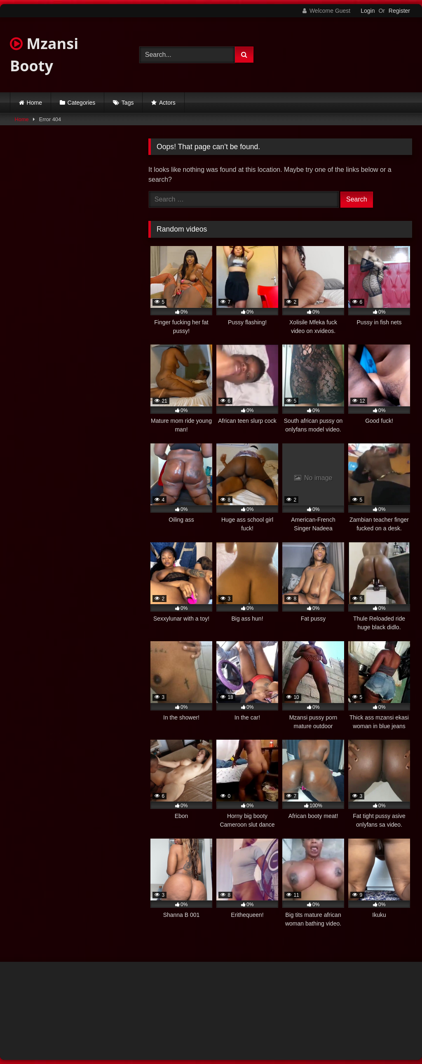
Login (368, 10)
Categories (82, 102)
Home (34, 102)
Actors (167, 102)
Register (399, 10)
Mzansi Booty (44, 54)
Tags (128, 102)
